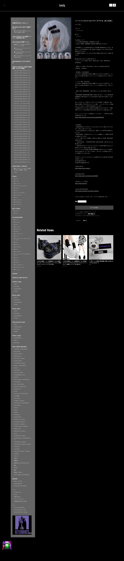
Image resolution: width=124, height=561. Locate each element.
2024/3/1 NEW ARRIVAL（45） (22, 145)
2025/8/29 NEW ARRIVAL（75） (22, 87)
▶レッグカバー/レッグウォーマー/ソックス (22, 239)
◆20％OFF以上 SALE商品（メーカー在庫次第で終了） (21, 37)
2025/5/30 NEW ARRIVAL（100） (22, 94)
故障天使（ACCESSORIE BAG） (22, 463)
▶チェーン (16, 236)
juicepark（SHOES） (19, 400)
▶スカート (16, 211)
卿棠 (15, 470)
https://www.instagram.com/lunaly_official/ (87, 191)
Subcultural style (18, 322)
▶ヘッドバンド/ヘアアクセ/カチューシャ (22, 254)
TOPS (15, 172)
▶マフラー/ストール (19, 267)
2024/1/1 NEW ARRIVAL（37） (22, 152)
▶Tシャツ (16, 181)
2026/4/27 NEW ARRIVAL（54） (22, 70)
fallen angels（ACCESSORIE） (22, 379)
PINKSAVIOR (17, 417)
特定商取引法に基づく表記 (20, 501)
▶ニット (16, 197)
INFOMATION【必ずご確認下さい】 (21, 27)
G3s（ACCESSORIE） (19, 384)
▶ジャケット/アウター (19, 192)
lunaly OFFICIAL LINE (20, 509)
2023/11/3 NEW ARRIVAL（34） (22, 162)
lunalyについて (18, 492)
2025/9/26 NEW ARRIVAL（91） (22, 84)
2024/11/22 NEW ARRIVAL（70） (22, 105)
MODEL (15, 479)
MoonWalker (17, 405)
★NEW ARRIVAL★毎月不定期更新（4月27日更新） (22, 67)
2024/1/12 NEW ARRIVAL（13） (22, 150)
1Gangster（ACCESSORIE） (21, 349)
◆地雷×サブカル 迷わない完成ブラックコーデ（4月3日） (22, 45)
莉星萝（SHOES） (18, 472)
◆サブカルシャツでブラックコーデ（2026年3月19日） (22, 49)
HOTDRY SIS (17, 389)
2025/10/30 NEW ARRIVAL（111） (22, 82)
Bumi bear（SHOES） (19, 358)
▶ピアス (16, 257)
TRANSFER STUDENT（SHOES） (22, 444)
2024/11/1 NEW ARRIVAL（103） (22, 108)
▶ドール (16, 260)
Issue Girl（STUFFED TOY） (21, 393)
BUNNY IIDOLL (18, 360)
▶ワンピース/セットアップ (20, 185)
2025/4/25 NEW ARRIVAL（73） (22, 96)
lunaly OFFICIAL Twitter (20, 512)
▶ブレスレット (17, 229)
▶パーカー (16, 188)
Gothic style (16, 282)
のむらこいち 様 (18, 481)
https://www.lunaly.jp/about (82, 168)
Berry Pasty (17, 351)
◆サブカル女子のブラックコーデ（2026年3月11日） (22, 56)
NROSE (16, 412)
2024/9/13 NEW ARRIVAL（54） (22, 112)
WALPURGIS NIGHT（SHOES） (22, 451)
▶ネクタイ (16, 244)
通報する (85, 220)
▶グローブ (16, 262)
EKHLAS (16, 377)
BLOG (15, 494)
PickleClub (17, 414)
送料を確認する (91, 213)
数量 (76, 201)
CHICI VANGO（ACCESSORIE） (22, 474)
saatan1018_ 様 (18, 483)
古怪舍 (15, 458)
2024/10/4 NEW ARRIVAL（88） (22, 110)
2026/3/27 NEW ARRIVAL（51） (22, 73)
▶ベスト (16, 190)
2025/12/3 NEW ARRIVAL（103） (22, 80)
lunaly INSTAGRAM (19, 507)
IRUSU (16, 391)
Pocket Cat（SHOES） (20, 419)
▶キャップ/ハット (18, 233)
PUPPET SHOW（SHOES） (21, 426)
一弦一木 (16, 456)
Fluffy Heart (17, 381)
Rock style (16, 295)
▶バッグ (16, 219)
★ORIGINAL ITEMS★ (19, 166)
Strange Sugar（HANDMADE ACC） (22, 438)
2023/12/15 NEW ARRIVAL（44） (22, 155)
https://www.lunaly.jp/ (81, 183)
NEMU (15, 410)
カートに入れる (94, 207)
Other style (16, 335)
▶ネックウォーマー (18, 264)
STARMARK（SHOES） (20, 435)
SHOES (14, 273)
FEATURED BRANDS (19, 347)
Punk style (16, 308)
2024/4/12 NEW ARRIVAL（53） (22, 136)
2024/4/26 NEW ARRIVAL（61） (22, 134)
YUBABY (16, 453)
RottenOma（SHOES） (20, 431)
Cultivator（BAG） (19, 372)
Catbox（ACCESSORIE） (20, 365)
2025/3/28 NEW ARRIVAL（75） (22, 98)
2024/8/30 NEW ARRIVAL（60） (22, 115)
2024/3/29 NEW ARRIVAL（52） (22, 138)
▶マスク (16, 249)
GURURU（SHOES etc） (20, 386)
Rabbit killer (17, 428)
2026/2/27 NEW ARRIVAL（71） (22, 75)
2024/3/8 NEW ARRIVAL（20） (22, 143)
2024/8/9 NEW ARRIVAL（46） (22, 117)
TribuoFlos (17, 446)
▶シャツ (16, 178)
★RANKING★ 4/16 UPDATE (21, 62)
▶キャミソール (17, 199)
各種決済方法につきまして (20, 23)
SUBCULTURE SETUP (19, 277)
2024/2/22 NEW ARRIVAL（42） (22, 148)
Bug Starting (17, 356)
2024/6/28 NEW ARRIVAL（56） (22, 124)
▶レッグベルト (17, 247)
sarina (15, 433)
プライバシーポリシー (19, 499)
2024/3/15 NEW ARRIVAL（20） (22, 141)
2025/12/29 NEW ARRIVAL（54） (22, 77)
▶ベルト (16, 224)
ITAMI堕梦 (16, 396)
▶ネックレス (17, 226)
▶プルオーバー (17, 202)
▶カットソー (17, 183)
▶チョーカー (17, 222)
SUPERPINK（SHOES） (20, 442)
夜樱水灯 (16, 460)
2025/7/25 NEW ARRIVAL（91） (22, 89)
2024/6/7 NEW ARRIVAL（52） (22, 127)
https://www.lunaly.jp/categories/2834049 (86, 176)
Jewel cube (17, 398)
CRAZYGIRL (17, 370)
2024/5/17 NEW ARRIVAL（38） (22, 131)
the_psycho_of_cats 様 (20, 485)
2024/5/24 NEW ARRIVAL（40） (22, 129)
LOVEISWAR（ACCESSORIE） (21, 403)
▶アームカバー (17, 251)
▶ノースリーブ (17, 204)
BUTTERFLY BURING (19, 363)
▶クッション (17, 269)
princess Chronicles (19, 421)
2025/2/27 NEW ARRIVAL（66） (22, 101)
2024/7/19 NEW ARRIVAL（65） (22, 122)
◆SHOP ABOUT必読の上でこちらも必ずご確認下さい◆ (22, 31)
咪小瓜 (15, 467)
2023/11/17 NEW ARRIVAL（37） (22, 159)
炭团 (15, 465)
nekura (16, 407)
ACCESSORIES (17, 217)
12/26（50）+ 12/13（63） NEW (22, 103)
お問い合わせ (17, 496)
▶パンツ (16, 213)
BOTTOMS (16, 208)
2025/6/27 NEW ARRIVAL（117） (22, 91)
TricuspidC (17, 449)
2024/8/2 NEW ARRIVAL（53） (22, 119)
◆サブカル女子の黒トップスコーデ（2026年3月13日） (22, 52)
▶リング (16, 242)
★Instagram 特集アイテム (20, 42)
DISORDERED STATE (19, 374)
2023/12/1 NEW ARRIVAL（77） (22, 157)
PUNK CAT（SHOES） (20, 424)
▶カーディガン (17, 195)
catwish (16, 367)
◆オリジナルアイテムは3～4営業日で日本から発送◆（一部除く (22, 169)
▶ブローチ (16, 231)
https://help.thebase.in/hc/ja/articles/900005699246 (89, 117)
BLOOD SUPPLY (18, 353)
